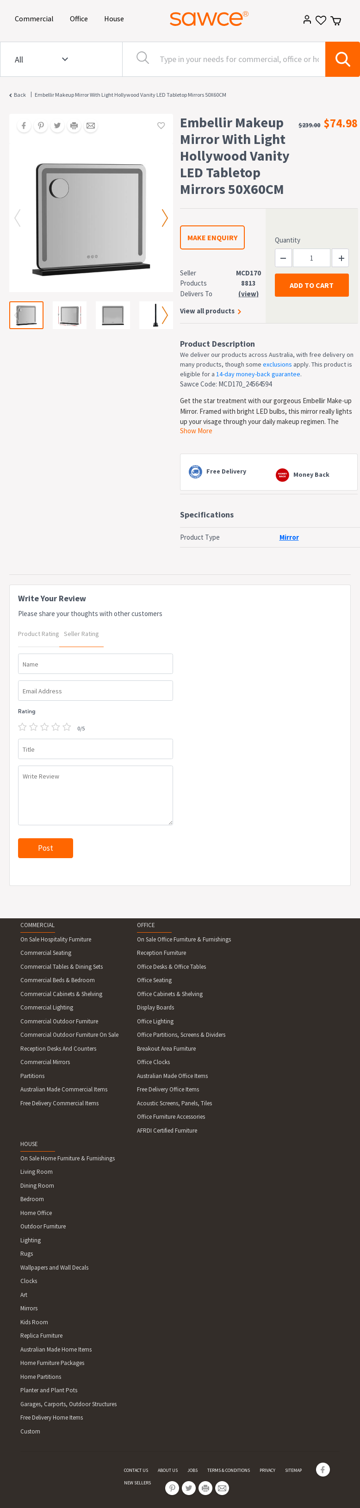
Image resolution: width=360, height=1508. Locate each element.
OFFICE (146, 925)
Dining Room (37, 1186)
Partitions (32, 1076)
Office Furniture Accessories (171, 1117)
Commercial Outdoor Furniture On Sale (69, 1035)
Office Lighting (155, 1021)
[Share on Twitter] (54, 126)
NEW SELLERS (137, 1483)
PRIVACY (267, 1470)
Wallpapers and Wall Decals (54, 1267)
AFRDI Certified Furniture (167, 1130)
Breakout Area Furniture (166, 1049)
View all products (207, 310)
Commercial (36, 17)
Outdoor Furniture (43, 1226)
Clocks (28, 1281)
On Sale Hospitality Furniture (55, 939)
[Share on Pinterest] (37, 126)
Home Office (36, 1213)
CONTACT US (136, 1470)
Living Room (36, 1172)
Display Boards (155, 1007)
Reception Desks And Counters (58, 1049)
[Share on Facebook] (20, 126)
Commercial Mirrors (45, 1062)
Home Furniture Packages (52, 1363)
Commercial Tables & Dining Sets (61, 967)
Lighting (30, 1240)
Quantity (287, 240)
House (115, 17)
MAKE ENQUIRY (212, 237)
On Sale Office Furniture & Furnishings (184, 939)
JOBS (192, 1470)
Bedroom (32, 1199)
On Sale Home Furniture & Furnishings (67, 1158)
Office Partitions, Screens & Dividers (181, 1035)
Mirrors (28, 1308)
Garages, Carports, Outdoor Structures (68, 1404)
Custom (30, 1431)
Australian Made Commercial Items (63, 1089)
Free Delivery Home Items (51, 1417)
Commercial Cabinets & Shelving (61, 994)
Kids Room (34, 1322)
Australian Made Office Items (172, 1076)
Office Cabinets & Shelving (170, 994)
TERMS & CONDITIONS (228, 1470)
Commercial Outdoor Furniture (59, 1021)
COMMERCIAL (37, 925)
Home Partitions (40, 1377)
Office (80, 17)
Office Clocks (153, 1062)
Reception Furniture (161, 953)
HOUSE (29, 1144)
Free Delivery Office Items (168, 1089)
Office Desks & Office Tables (171, 967)
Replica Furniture (41, 1336)
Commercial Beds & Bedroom (57, 980)
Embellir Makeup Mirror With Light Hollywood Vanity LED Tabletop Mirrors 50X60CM (130, 94)
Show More (196, 430)
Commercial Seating (45, 953)
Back (20, 94)
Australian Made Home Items (56, 1349)
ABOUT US (168, 1470)
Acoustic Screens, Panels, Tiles (174, 1103)
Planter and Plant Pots (48, 1390)
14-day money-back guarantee (258, 374)
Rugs (26, 1254)
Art (23, 1295)
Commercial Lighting (46, 1007)
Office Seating (154, 980)
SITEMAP (293, 1470)
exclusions (277, 364)
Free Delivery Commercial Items (59, 1103)
